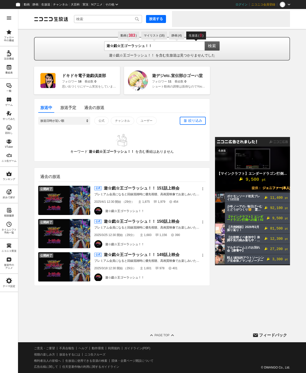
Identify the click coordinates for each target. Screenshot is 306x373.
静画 (35, 4)
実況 (85, 4)
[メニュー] (203, 189)
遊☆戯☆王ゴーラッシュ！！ (124, 211)
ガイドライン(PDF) (137, 348)
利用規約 (114, 348)
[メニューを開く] (9, 18)
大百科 (75, 4)
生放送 (45, 4)
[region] (9, 191)
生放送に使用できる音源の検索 (86, 360)
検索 (212, 46)
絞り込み (195, 120)
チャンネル (60, 4)
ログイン (242, 4)
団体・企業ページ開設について (133, 360)
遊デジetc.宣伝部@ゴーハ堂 (177, 76)
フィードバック (273, 335)
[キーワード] (108, 19)
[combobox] (108, 19)
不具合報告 (66, 348)
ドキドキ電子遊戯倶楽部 (84, 76)
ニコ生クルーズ (95, 354)
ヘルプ (83, 348)
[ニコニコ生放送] (51, 19)
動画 (27, 4)
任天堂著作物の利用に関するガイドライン (90, 366)
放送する (156, 19)
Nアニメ (96, 4)
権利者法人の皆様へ (47, 360)
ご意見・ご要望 (44, 348)
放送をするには (69, 354)
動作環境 (98, 348)
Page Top (162, 335)
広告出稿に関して (46, 366)
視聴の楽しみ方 (44, 354)
